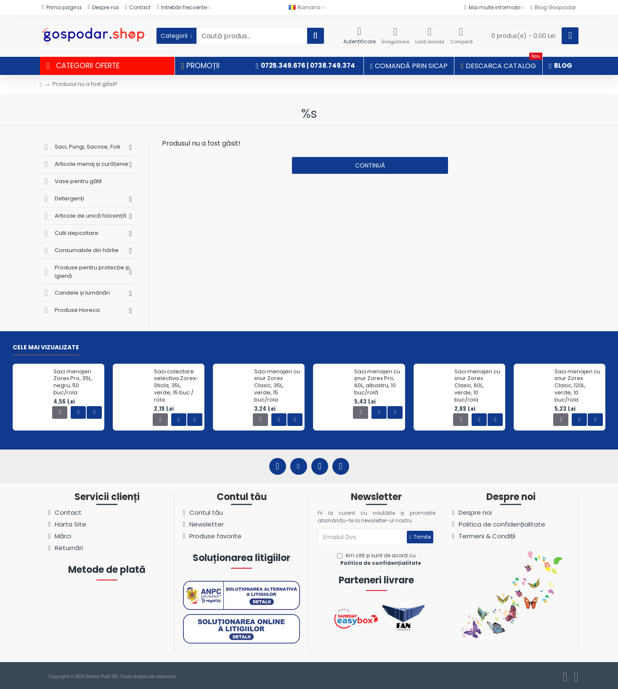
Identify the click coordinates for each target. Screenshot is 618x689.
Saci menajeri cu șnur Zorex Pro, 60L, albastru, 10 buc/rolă (377, 382)
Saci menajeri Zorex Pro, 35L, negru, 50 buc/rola (72, 382)
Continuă (370, 165)
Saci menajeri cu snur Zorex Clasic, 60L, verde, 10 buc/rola (477, 386)
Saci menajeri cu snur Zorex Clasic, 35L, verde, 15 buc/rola (277, 386)
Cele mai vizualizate (46, 347)
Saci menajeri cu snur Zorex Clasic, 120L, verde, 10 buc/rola (577, 386)
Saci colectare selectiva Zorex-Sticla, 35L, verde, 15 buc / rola (176, 386)
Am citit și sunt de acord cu (379, 559)
